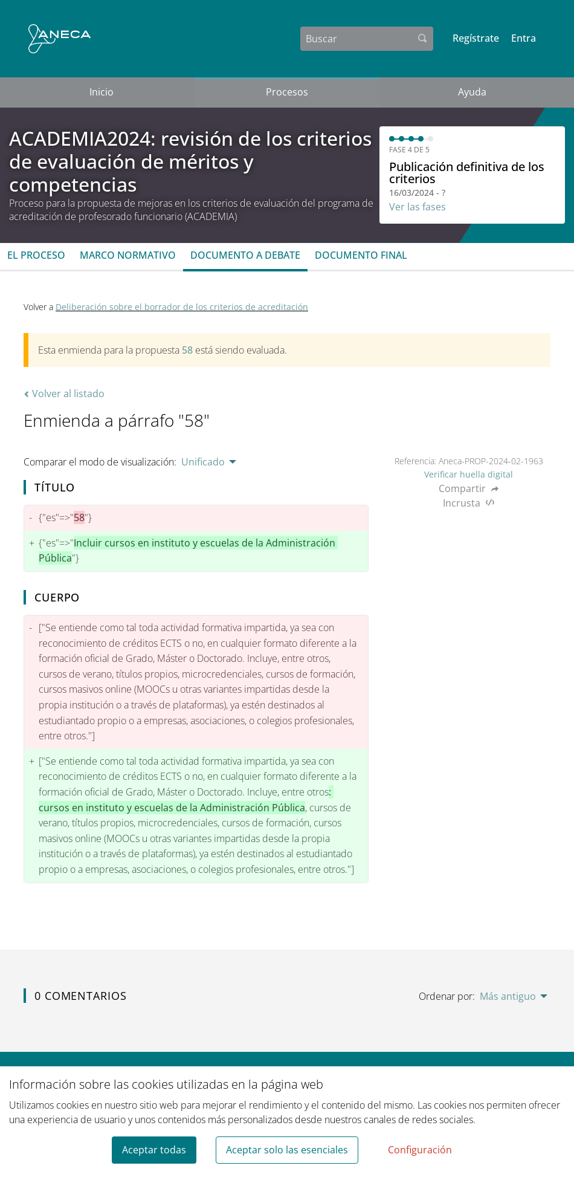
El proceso (36, 255)
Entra (523, 38)
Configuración (420, 1149)
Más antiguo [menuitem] (508, 996)
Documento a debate (245, 255)
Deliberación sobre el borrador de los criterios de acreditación (182, 307)
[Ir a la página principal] (59, 39)
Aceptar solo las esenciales (287, 1149)
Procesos (287, 92)
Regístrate (476, 38)
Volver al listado (64, 393)
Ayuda (472, 92)
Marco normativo (128, 255)
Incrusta (468, 503)
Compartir (468, 488)
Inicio (101, 92)
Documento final (361, 255)
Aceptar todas (154, 1149)
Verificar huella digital (468, 474)
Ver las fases (417, 206)
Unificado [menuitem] (203, 462)
